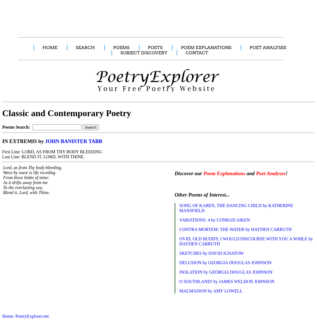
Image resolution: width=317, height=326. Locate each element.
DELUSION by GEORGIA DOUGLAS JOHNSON (225, 262)
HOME (49, 47)
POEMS (121, 47)
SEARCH (85, 47)
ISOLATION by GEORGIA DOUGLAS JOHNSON (226, 272)
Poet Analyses (271, 173)
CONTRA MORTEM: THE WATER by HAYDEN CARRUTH (235, 229)
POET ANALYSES (268, 47)
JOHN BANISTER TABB (73, 141)
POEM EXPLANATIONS (206, 47)
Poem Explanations (224, 173)
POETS (155, 47)
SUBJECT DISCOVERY (143, 52)
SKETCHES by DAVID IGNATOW (211, 253)
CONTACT (197, 52)
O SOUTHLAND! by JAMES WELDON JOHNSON (227, 281)
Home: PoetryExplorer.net (25, 316)
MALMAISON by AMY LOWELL (211, 291)
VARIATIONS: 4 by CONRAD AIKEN (214, 220)
